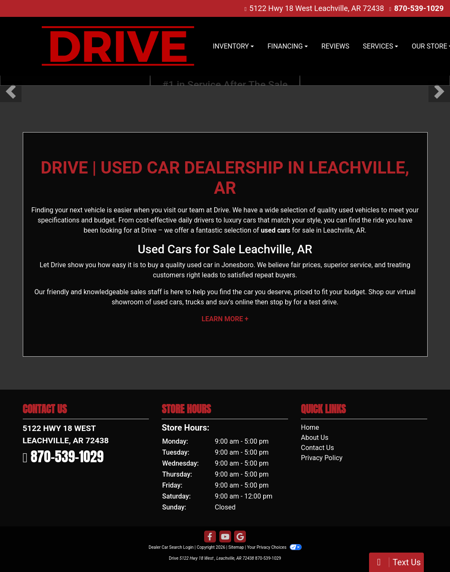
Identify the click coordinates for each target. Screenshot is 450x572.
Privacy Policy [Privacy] (321, 458)
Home (310, 427)
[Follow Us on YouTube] (225, 537)
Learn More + (225, 319)
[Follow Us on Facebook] (210, 537)
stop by (281, 302)
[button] (11, 91)
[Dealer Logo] (117, 46)
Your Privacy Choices (274, 547)
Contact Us (317, 448)
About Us (314, 438)
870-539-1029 (419, 8)
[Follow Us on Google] (240, 537)
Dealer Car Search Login (171, 547)
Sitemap (236, 547)
